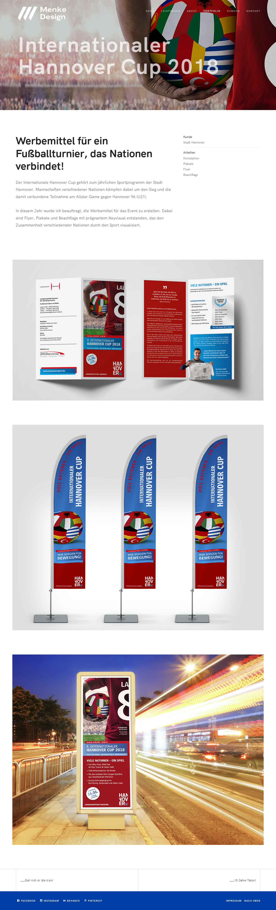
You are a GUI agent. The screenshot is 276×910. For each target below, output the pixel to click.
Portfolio (211, 11)
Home (150, 11)
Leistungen (170, 11)
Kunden (233, 11)
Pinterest (93, 900)
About (192, 11)
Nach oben (252, 900)
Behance (71, 900)
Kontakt (253, 11)
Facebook (26, 900)
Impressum (234, 900)
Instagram (49, 900)
